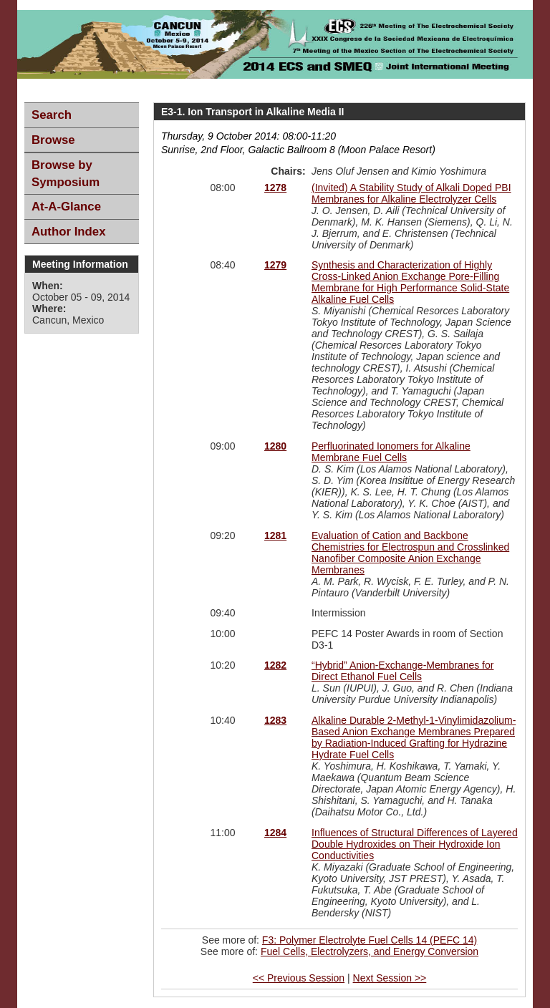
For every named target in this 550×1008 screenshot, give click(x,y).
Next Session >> (390, 978)
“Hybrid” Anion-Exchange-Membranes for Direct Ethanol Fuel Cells (402, 670)
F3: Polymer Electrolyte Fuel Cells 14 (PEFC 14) (369, 940)
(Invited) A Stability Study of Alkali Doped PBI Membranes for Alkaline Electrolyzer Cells (411, 193)
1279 (275, 265)
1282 (275, 665)
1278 (275, 187)
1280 (275, 446)
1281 (275, 535)
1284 (275, 832)
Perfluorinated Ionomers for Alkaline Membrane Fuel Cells (391, 451)
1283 (275, 720)
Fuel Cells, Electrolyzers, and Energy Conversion (369, 951)
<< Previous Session (298, 978)
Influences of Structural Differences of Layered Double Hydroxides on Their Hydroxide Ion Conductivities (415, 844)
